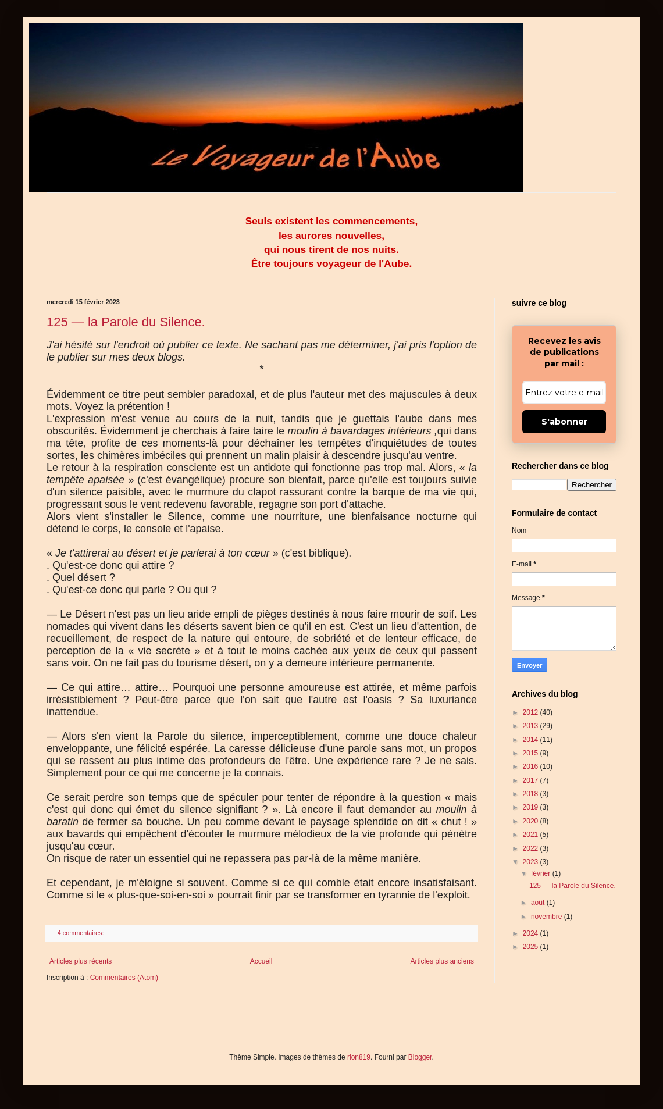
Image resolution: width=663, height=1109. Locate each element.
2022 (531, 848)
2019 (531, 807)
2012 (531, 712)
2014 (531, 740)
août (539, 902)
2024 (531, 933)
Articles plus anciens (442, 961)
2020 (531, 821)
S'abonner (564, 421)
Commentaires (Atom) (124, 978)
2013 (531, 726)
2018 (531, 794)
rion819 (358, 1057)
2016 (531, 766)
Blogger (420, 1057)
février (541, 873)
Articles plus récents (80, 961)
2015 (531, 753)
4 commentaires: (82, 932)
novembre (547, 916)
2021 (531, 834)
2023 (531, 862)
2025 (531, 947)
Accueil (261, 961)
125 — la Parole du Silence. (126, 322)
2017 (531, 780)
